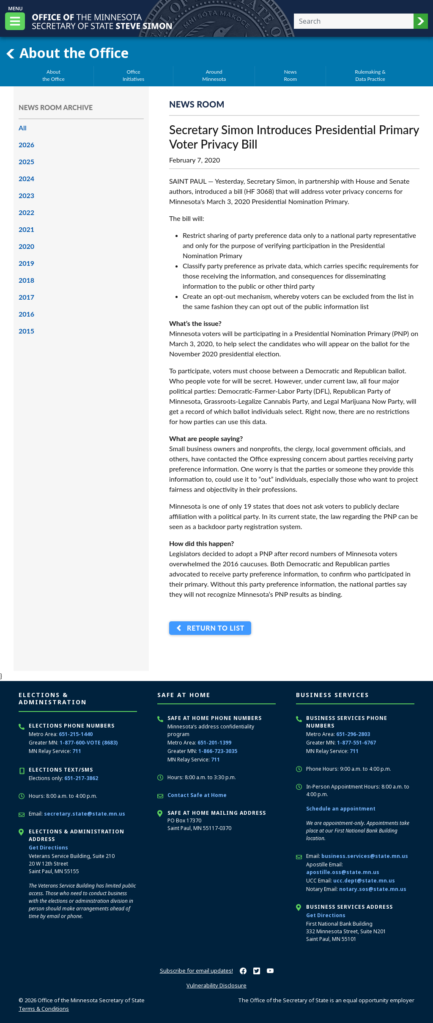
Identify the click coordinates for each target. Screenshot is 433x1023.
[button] (421, 21)
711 (76, 751)
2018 (26, 280)
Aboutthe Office (53, 75)
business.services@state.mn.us (364, 856)
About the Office (67, 53)
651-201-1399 (214, 742)
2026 (26, 145)
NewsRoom (290, 75)
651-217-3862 (81, 778)
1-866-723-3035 (217, 751)
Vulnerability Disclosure (216, 985)
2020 (26, 246)
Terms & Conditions (44, 1008)
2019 (26, 263)
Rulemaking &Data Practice (370, 75)
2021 (26, 229)
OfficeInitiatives (133, 75)
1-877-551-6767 (356, 742)
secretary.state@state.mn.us (84, 813)
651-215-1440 (76, 734)
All (23, 128)
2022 (26, 212)
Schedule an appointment (340, 808)
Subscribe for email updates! (196, 970)
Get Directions (48, 847)
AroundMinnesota (214, 75)
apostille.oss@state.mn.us (342, 872)
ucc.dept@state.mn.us (364, 880)
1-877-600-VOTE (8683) (89, 742)
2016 (26, 314)
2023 (26, 195)
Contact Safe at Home (197, 795)
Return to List (213, 628)
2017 (26, 297)
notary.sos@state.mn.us (372, 889)
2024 (26, 178)
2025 (26, 161)
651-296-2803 (353, 734)
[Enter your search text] (354, 21)
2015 (26, 331)
